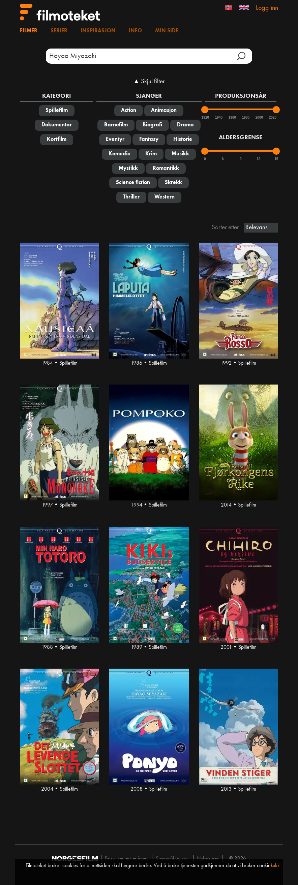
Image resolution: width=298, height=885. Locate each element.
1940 (218, 117)
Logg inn (267, 8)
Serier (59, 31)
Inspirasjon (98, 31)
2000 (259, 117)
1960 (232, 117)
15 (276, 159)
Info (135, 31)
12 (258, 159)
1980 (245, 117)
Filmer (28, 31)
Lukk (275, 865)
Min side (166, 31)
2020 (272, 117)
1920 (205, 117)
